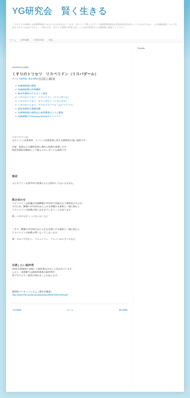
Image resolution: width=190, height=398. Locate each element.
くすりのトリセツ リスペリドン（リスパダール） (44, 97)
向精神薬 (23, 79)
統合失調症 (33, 79)
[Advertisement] (67, 54)
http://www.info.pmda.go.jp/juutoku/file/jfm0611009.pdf (40, 294)
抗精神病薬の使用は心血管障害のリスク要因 (40, 112)
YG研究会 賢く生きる (59, 11)
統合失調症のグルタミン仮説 (32, 93)
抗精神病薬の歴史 (27, 85)
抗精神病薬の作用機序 (29, 89)
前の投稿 (123, 310)
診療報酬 (25, 40)
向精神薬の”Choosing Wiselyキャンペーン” (40, 116)
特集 (51, 40)
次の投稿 (17, 310)
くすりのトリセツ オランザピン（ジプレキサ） (43, 101)
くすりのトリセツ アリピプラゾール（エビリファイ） (46, 104)
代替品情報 (38, 40)
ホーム (13, 40)
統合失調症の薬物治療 (29, 108)
